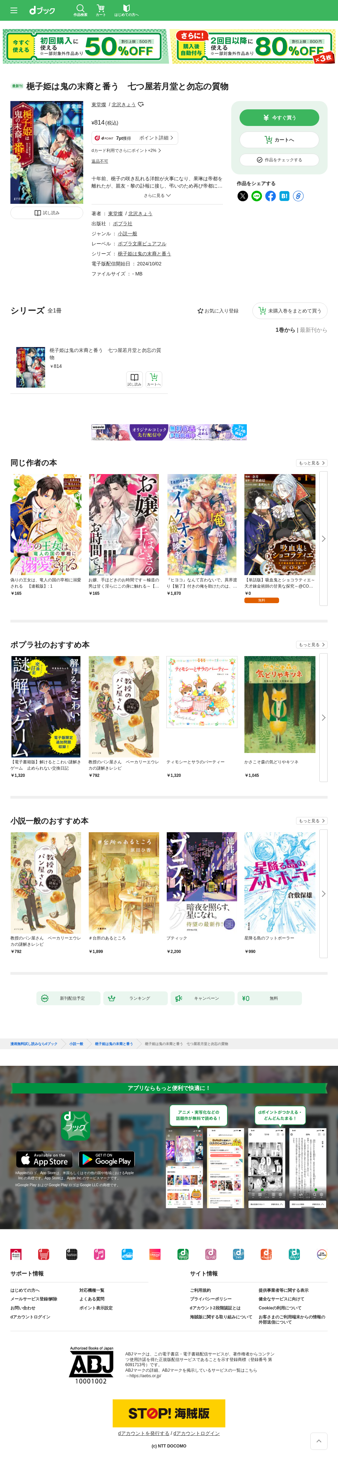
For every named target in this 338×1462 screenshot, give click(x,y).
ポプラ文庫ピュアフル (142, 243)
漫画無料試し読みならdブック (34, 1044)
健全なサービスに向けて (281, 1299)
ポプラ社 (122, 223)
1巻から (285, 330)
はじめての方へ (25, 1290)
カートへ (284, 140)
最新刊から (314, 330)
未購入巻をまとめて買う (295, 311)
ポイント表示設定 (96, 1308)
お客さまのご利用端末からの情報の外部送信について (292, 1320)
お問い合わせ (22, 1308)
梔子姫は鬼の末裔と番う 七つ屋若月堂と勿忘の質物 (105, 353)
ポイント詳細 (153, 137)
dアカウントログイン (30, 1317)
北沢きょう (124, 104)
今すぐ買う (284, 117)
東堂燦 (99, 104)
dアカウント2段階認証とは (215, 1308)
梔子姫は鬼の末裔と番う (144, 253)
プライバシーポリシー (211, 1299)
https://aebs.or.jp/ (145, 1375)
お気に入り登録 (222, 311)
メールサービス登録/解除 (33, 1299)
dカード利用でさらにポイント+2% (124, 150)
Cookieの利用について (280, 1308)
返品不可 (100, 161)
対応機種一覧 (91, 1290)
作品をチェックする (283, 159)
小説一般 (127, 233)
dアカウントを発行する (144, 1433)
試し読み (51, 212)
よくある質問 (91, 1299)
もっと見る (309, 463)
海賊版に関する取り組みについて (221, 1317)
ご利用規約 (200, 1290)
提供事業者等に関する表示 (284, 1290)
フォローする (140, 104)
